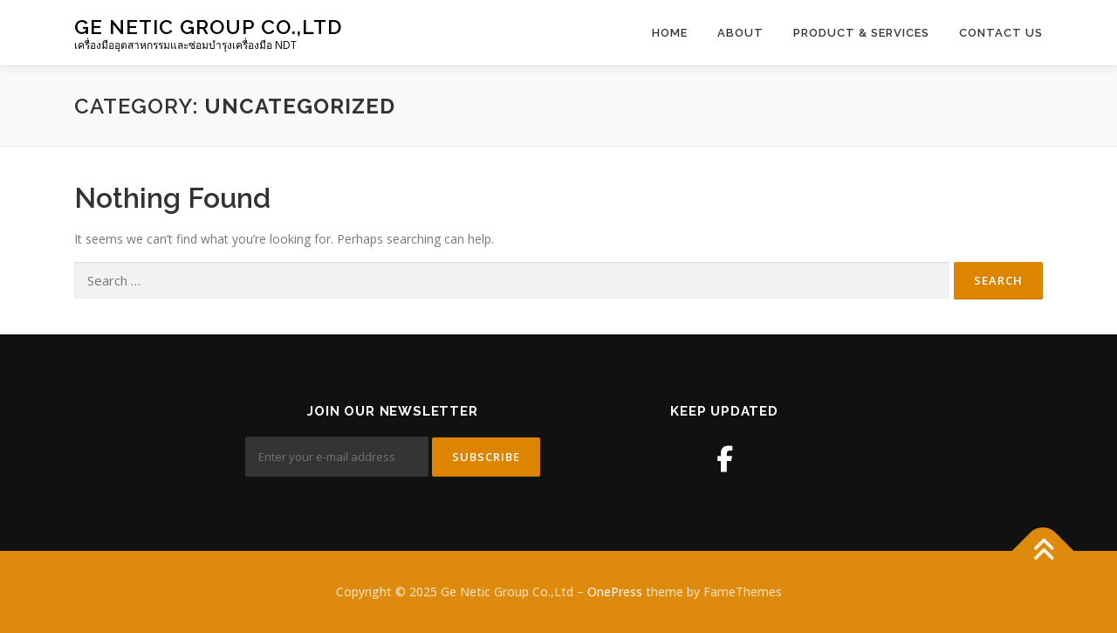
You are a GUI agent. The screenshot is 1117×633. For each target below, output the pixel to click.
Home (670, 32)
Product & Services (861, 32)
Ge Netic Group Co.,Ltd (208, 26)
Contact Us (1001, 32)
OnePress (614, 591)
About (740, 32)
